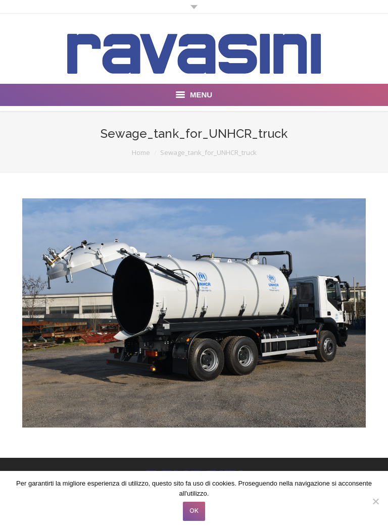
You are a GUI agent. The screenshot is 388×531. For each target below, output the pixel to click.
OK (194, 510)
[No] (375, 501)
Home (141, 152)
